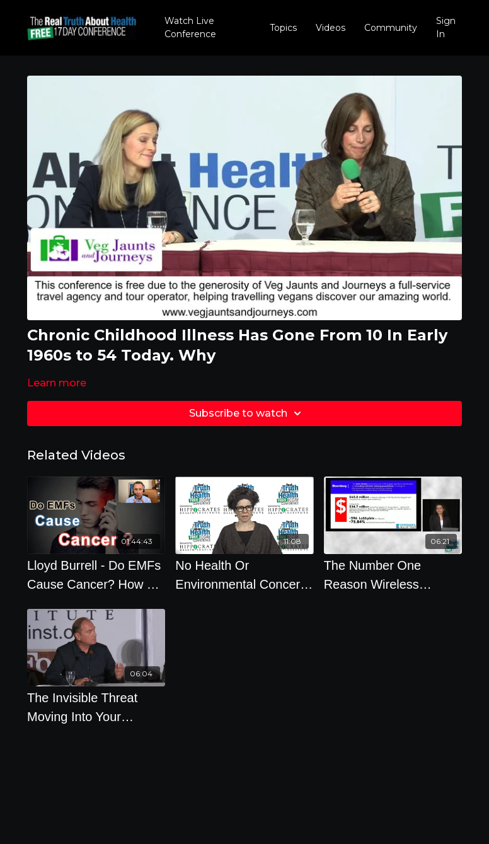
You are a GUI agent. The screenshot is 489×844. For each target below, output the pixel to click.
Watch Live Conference (190, 27)
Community (390, 27)
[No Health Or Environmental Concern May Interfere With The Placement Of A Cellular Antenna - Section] (244, 575)
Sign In (446, 27)
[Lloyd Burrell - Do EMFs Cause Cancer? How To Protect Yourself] (96, 575)
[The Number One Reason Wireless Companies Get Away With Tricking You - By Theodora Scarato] (393, 575)
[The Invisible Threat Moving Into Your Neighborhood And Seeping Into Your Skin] (96, 707)
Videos (330, 27)
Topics (283, 27)
